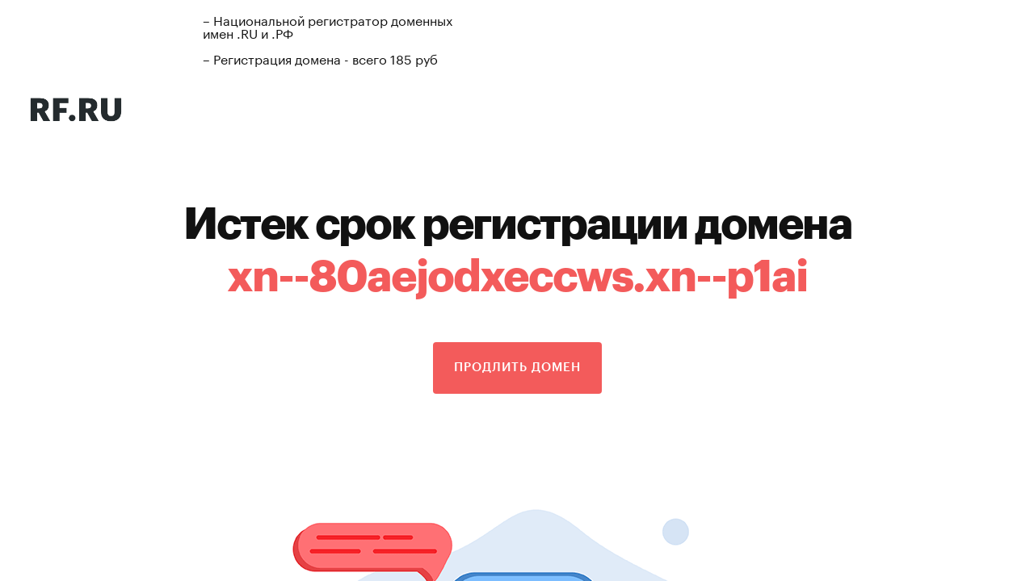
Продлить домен (517, 368)
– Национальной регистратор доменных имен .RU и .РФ (327, 25)
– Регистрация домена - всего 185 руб (320, 58)
